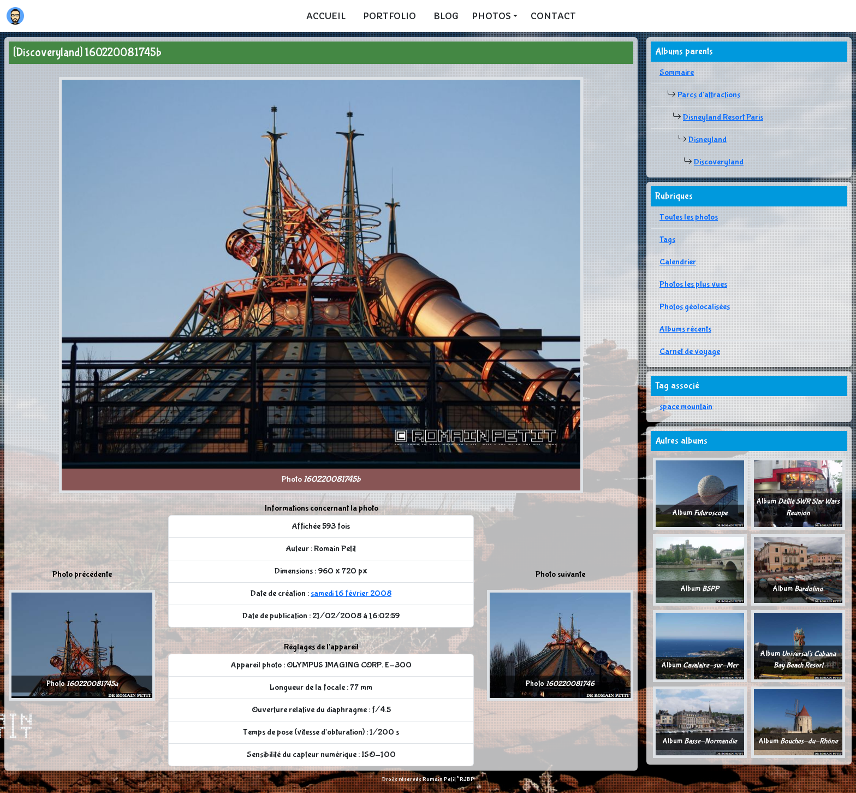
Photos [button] (491, 15)
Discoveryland (719, 162)
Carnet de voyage (689, 351)
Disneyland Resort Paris (723, 117)
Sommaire (676, 72)
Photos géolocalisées (694, 306)
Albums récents (685, 329)
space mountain (685, 406)
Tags (667, 239)
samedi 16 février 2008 (351, 593)
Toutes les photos (688, 217)
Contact (553, 15)
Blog (446, 15)
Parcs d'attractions (708, 95)
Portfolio (389, 15)
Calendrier (677, 262)
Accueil (326, 15)
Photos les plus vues (693, 284)
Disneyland (707, 139)
